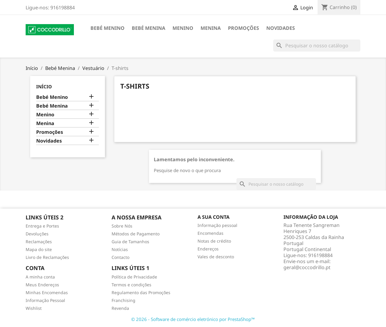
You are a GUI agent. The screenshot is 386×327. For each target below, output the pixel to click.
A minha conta (40, 277)
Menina (211, 28)
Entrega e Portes (42, 226)
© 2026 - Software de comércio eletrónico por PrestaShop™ (193, 319)
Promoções (243, 28)
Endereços (208, 249)
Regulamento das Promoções (141, 292)
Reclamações (39, 241)
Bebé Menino (107, 28)
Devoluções (37, 234)
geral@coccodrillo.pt (307, 267)
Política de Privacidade (134, 277)
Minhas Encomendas (47, 292)
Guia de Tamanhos (130, 241)
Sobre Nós (122, 226)
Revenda (120, 308)
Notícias (120, 249)
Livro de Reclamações (47, 257)
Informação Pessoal (45, 300)
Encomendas (210, 233)
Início (44, 86)
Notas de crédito (214, 241)
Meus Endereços (42, 285)
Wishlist (34, 308)
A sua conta (213, 217)
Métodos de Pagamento (136, 234)
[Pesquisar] (316, 45)
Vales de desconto (216, 256)
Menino (182, 28)
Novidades (280, 28)
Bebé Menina (148, 28)
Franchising (123, 300)
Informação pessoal (217, 225)
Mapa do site (39, 249)
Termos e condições (131, 285)
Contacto (120, 257)
